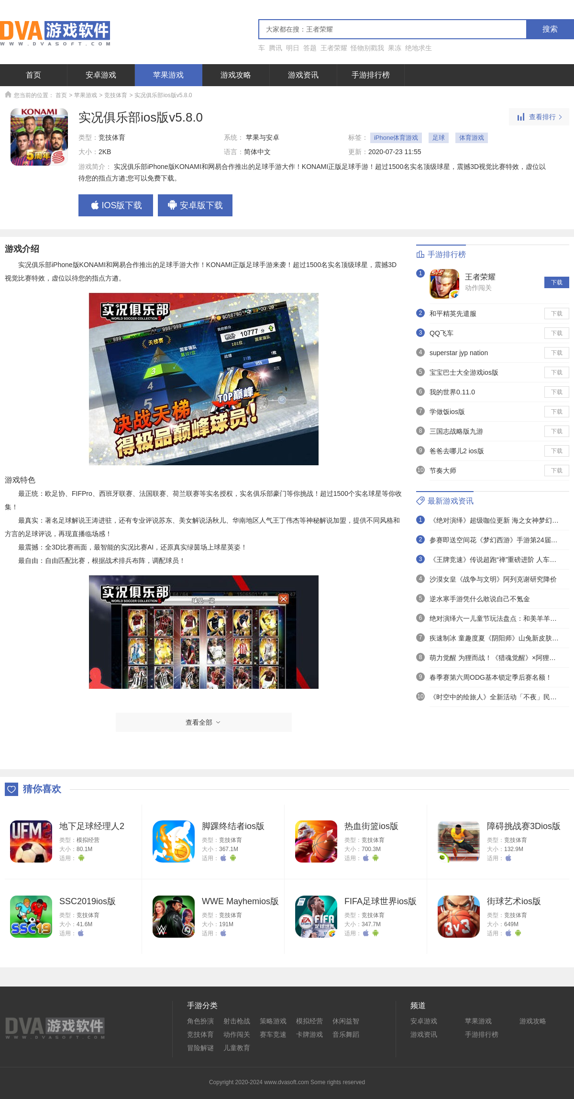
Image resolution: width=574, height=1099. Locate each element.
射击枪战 (236, 1021)
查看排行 (539, 117)
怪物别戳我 (367, 48)
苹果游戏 (168, 75)
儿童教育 (236, 1048)
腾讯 (275, 48)
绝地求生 (418, 48)
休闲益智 (345, 1021)
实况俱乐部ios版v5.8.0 (163, 95)
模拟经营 (88, 840)
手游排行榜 (371, 75)
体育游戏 (471, 137)
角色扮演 (200, 1021)
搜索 (550, 29)
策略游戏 (273, 1021)
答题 (310, 48)
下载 (557, 282)
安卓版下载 (195, 206)
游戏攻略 (236, 75)
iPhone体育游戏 (396, 137)
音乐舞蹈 (345, 1034)
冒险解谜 (200, 1048)
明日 (292, 48)
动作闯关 (478, 288)
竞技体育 (115, 95)
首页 (33, 75)
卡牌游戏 (309, 1034)
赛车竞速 (273, 1034)
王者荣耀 (333, 48)
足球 (438, 137)
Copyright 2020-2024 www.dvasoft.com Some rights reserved (287, 1082)
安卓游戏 (101, 75)
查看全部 (204, 722)
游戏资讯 (303, 75)
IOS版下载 (115, 206)
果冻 (394, 48)
